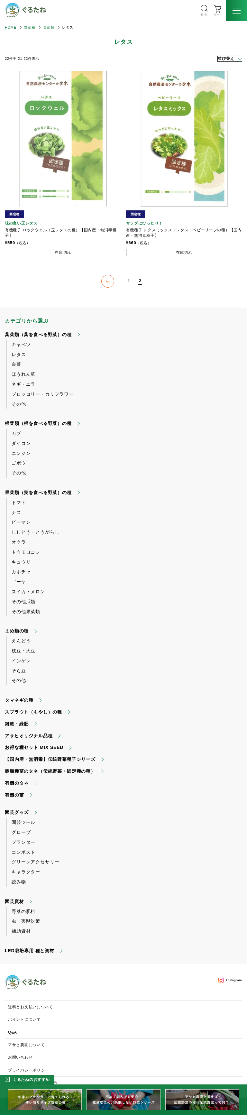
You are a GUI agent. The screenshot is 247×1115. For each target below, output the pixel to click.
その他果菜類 (26, 611)
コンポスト (23, 852)
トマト (19, 502)
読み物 (19, 881)
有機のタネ (17, 783)
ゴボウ (19, 462)
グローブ (21, 832)
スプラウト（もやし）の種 (33, 711)
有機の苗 (14, 794)
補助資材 (21, 931)
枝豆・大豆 (23, 650)
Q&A (12, 1032)
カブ (16, 433)
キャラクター (26, 871)
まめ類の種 (17, 630)
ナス (16, 512)
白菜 (16, 364)
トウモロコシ (26, 552)
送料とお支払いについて (30, 1007)
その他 (19, 404)
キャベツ (21, 344)
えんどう (21, 640)
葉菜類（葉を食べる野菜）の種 (38, 334)
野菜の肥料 (23, 911)
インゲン (21, 660)
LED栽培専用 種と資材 (29, 950)
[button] (107, 281)
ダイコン (21, 443)
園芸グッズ (17, 812)
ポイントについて (24, 1019)
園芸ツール (23, 822)
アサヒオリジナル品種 (28, 735)
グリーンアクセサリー (35, 861)
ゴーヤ (19, 581)
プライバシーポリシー (28, 1070)
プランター (23, 842)
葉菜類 (48, 27)
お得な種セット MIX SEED (34, 747)
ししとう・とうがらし (35, 532)
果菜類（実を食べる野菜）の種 (38, 492)
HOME (10, 27)
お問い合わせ (20, 1057)
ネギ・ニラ (23, 384)
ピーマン (21, 522)
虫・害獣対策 (26, 921)
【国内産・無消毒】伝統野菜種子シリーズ (50, 759)
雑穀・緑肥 (17, 723)
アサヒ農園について (26, 1045)
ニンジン (21, 453)
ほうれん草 (23, 374)
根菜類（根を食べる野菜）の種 (38, 423)
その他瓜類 (23, 601)
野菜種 (29, 27)
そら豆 (19, 670)
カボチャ (21, 571)
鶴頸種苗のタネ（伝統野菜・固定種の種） (50, 771)
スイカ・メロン (28, 591)
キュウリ (21, 562)
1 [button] (129, 281)
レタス (19, 354)
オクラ (19, 542)
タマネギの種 (19, 700)
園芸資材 (14, 901)
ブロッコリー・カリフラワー (43, 394)
